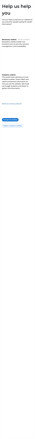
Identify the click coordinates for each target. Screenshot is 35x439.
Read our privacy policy (11, 104)
